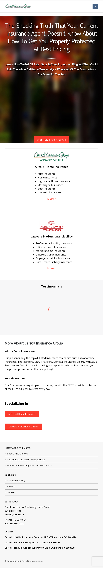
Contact (11, 492)
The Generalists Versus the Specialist (26, 459)
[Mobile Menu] (95, 6)
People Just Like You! (17, 453)
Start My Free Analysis (51, 139)
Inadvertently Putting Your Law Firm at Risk (29, 465)
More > (51, 198)
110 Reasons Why (16, 480)
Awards (11, 486)
